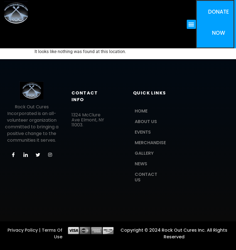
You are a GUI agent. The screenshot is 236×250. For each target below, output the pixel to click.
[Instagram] (50, 155)
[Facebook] (13, 155)
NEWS (141, 164)
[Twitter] (38, 155)
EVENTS (143, 132)
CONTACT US (146, 177)
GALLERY (144, 153)
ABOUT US (146, 121)
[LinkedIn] (25, 155)
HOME (141, 111)
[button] (191, 24)
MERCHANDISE (150, 142)
